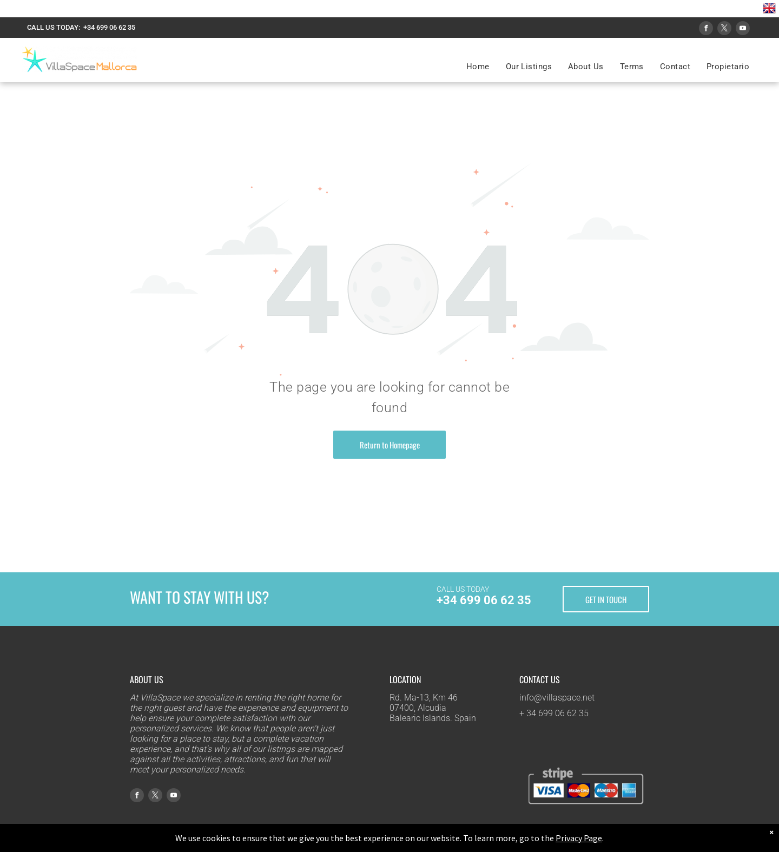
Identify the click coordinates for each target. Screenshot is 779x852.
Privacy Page (579, 838)
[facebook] (706, 29)
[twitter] (724, 29)
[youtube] (743, 29)
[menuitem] (478, 66)
